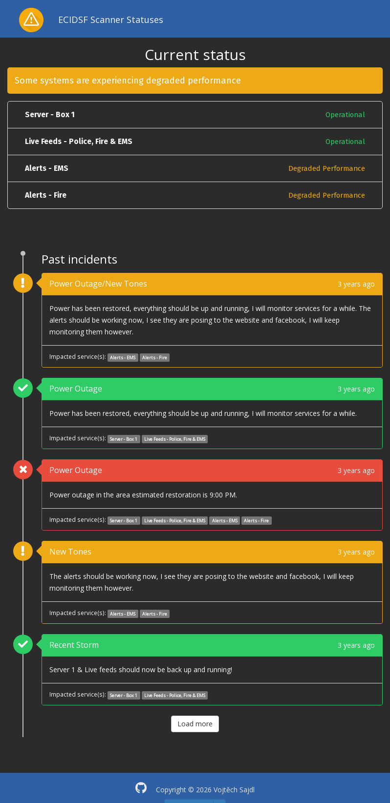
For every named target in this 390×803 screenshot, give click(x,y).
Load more (195, 723)
